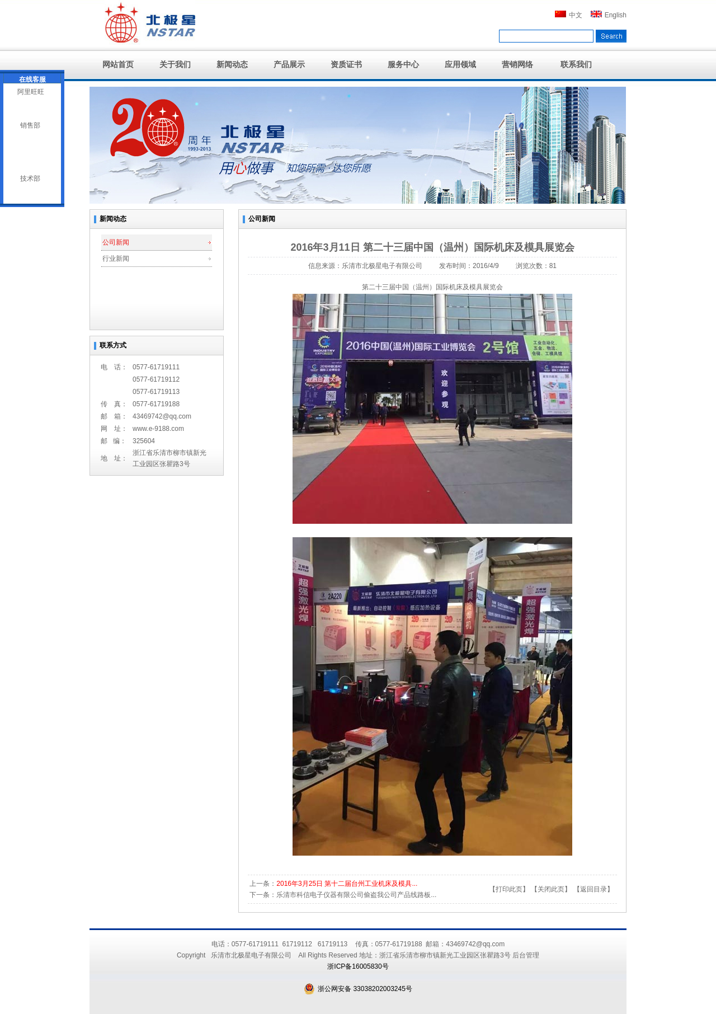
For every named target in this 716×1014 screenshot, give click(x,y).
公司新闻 (115, 242)
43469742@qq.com (162, 416)
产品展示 (289, 64)
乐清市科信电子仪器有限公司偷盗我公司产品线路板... (356, 895)
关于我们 (175, 64)
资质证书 (346, 64)
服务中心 (403, 64)
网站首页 (118, 64)
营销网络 (517, 64)
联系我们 (576, 64)
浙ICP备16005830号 (357, 966)
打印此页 (509, 889)
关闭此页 (551, 889)
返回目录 (593, 889)
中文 (568, 15)
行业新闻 (115, 258)
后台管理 (525, 955)
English (608, 15)
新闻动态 (232, 64)
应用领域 (460, 64)
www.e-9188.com (158, 429)
